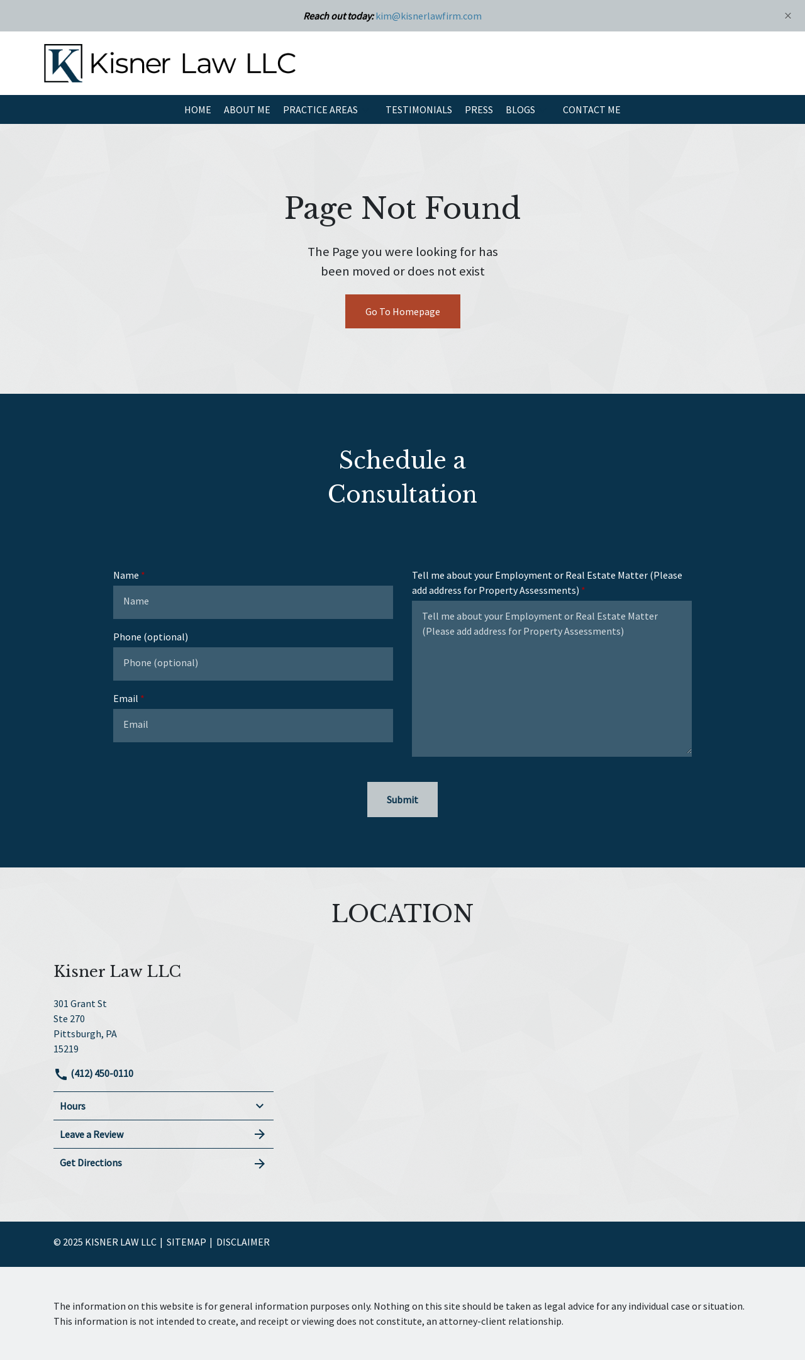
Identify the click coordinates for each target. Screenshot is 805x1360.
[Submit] (402, 799)
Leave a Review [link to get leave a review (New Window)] (163, 1134)
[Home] (197, 109)
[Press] (479, 109)
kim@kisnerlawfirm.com (428, 15)
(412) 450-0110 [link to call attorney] (93, 1073)
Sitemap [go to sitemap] (186, 1241)
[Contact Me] (592, 109)
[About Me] (247, 109)
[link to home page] (170, 61)
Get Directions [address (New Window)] (163, 1163)
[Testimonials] (419, 109)
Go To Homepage (402, 311)
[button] (365, 109)
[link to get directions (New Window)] (163, 1024)
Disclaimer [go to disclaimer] (243, 1241)
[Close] (788, 16)
